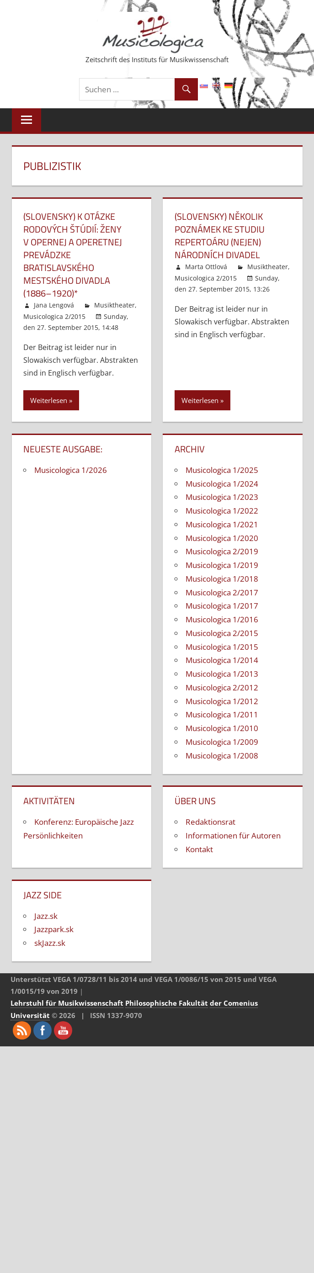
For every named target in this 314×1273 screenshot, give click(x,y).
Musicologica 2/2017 (222, 592)
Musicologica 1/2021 (222, 524)
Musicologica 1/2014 (222, 660)
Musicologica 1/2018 (222, 578)
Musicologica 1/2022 (222, 510)
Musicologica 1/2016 (222, 619)
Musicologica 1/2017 (222, 605)
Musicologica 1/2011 (222, 714)
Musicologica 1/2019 (222, 565)
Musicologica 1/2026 (70, 470)
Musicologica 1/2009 (222, 742)
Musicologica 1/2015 (222, 647)
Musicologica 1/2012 (222, 701)
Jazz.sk (46, 916)
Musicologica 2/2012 (222, 687)
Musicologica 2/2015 (54, 316)
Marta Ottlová (206, 266)
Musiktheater (114, 305)
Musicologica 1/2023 (222, 497)
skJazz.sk (49, 943)
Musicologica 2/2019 (222, 551)
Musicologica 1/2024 (222, 483)
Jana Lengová (54, 305)
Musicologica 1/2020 (222, 538)
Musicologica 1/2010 (222, 728)
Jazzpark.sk (54, 929)
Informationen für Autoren (233, 835)
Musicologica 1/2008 (222, 755)
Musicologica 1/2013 (222, 673)
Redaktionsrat (210, 822)
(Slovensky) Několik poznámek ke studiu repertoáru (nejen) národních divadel (220, 235)
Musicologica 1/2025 (222, 470)
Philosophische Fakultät (166, 1003)
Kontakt (199, 849)
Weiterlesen (48, 400)
